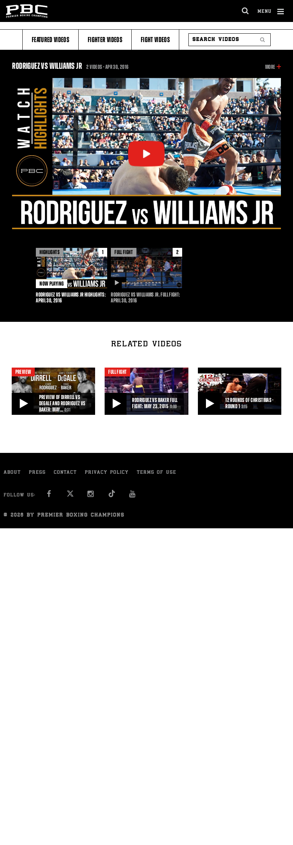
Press (37, 473)
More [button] (270, 67)
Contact (65, 473)
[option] (71, 276)
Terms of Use (156, 473)
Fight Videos (155, 40)
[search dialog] (245, 11)
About (12, 473)
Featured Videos (50, 40)
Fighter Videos (105, 40)
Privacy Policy (107, 473)
